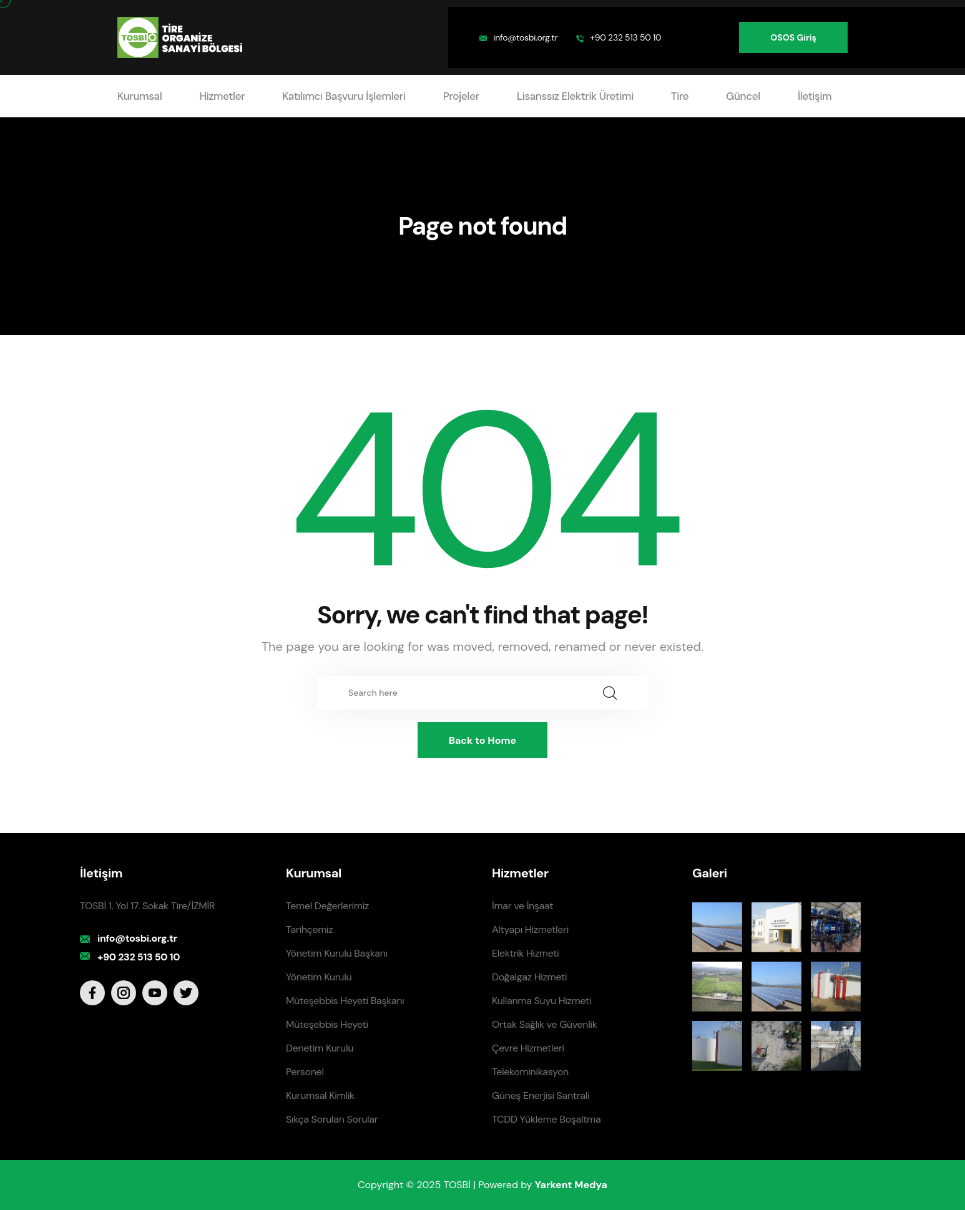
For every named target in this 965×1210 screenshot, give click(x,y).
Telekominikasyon (530, 1071)
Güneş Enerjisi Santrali (540, 1095)
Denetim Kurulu (319, 1048)
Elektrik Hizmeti (525, 953)
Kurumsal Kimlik (320, 1095)
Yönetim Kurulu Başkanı (337, 953)
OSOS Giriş (793, 37)
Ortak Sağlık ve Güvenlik (544, 1024)
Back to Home (482, 740)
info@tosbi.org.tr (525, 37)
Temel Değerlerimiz (327, 905)
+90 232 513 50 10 (625, 37)
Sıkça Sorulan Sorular (332, 1119)
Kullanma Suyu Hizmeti (541, 1000)
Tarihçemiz (309, 929)
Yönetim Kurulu (318, 976)
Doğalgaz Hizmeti (529, 976)
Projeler (461, 96)
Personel (305, 1071)
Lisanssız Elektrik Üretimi (575, 96)
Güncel (743, 96)
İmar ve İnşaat (522, 905)
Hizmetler (222, 96)
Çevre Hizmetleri (528, 1048)
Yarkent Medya (571, 1184)
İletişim (814, 96)
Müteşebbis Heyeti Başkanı (345, 1000)
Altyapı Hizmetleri (530, 929)
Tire (679, 96)
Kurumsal (139, 96)
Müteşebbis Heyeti (327, 1024)
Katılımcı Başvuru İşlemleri (343, 96)
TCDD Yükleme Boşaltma (546, 1119)
